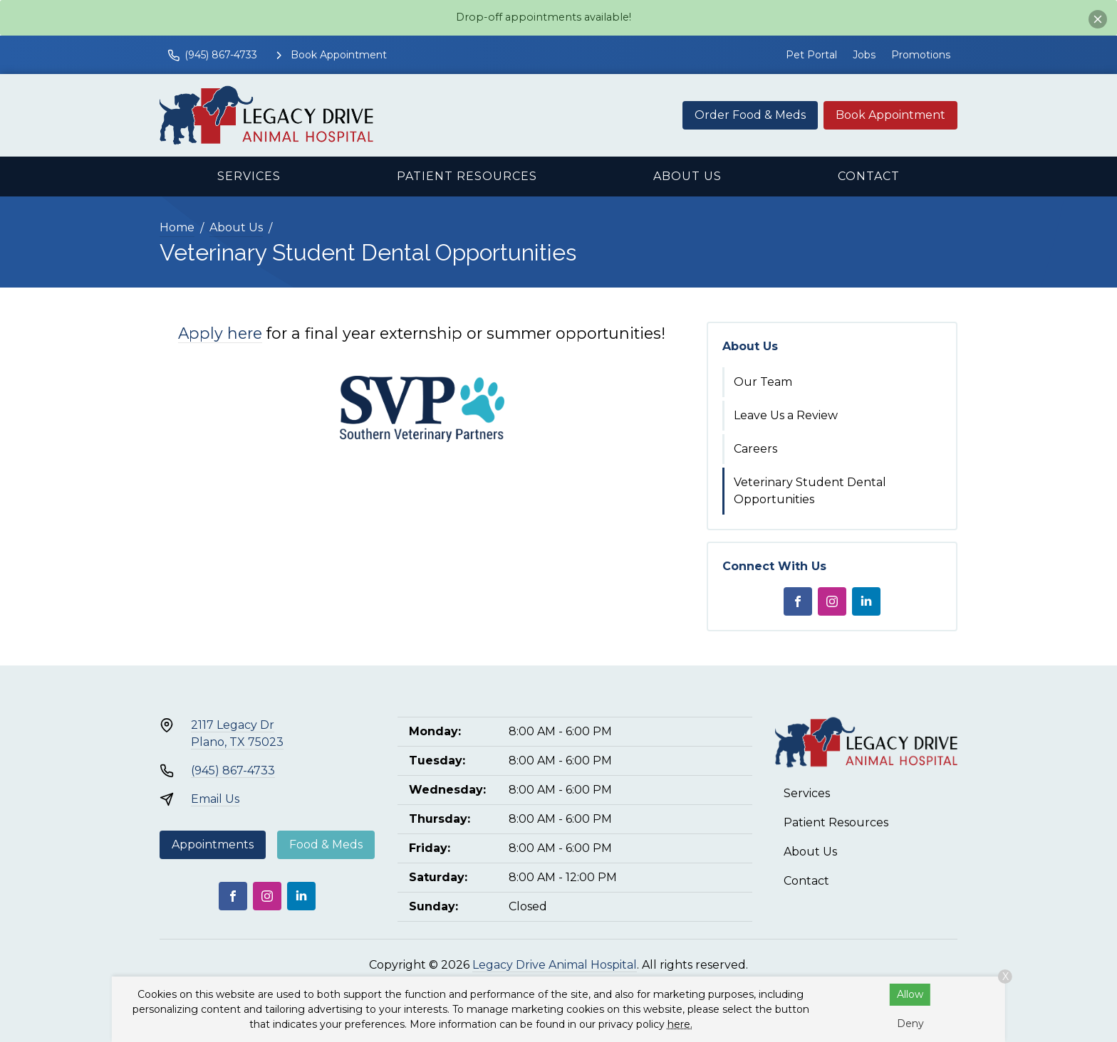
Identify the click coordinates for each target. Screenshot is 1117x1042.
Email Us (215, 799)
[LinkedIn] (866, 601)
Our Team (763, 382)
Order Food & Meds (750, 115)
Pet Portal (811, 54)
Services (249, 176)
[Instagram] (832, 601)
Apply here (220, 333)
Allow (910, 994)
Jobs (864, 54)
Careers (755, 449)
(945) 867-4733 (233, 770)
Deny (910, 1023)
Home (177, 227)
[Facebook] (798, 601)
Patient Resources (467, 176)
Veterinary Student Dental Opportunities (810, 490)
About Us (687, 176)
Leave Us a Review (786, 415)
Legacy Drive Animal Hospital (554, 965)
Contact (869, 176)
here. (679, 1024)
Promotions (920, 54)
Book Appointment (890, 115)
